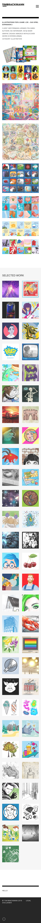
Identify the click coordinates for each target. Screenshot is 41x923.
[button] (4, 919)
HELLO (5, 890)
